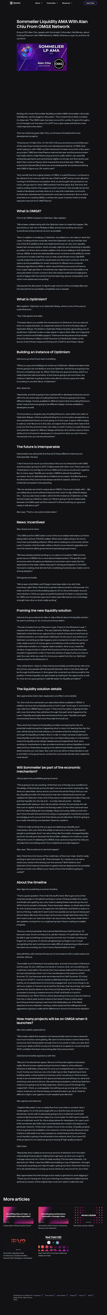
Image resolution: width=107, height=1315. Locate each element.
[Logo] (18, 3)
